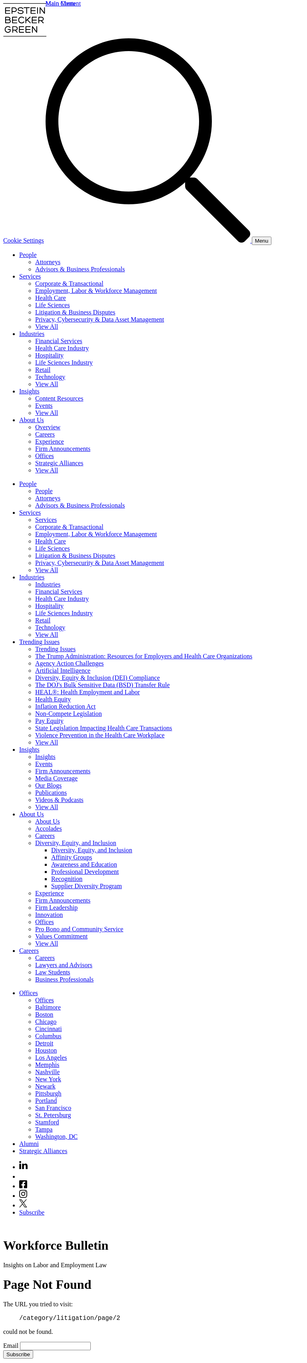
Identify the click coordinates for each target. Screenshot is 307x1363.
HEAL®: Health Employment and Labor (87, 692)
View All (46, 326)
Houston (46, 1050)
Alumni (29, 1143)
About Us (31, 420)
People (28, 254)
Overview (47, 427)
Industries (31, 333)
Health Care (50, 297)
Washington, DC (56, 1136)
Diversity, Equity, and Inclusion (75, 843)
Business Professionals (64, 979)
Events (44, 405)
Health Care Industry (62, 348)
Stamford (47, 1122)
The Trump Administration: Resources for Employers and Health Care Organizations (143, 656)
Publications (51, 792)
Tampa (43, 1129)
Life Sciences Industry (64, 362)
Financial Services (58, 341)
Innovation (49, 914)
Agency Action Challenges (69, 663)
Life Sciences (52, 305)
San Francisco (53, 1107)
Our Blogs (48, 785)
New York (48, 1079)
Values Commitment (61, 936)
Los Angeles (51, 1057)
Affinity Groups (71, 857)
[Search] (149, 240)
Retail (42, 369)
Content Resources (59, 398)
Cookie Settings (23, 240)
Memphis (47, 1064)
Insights (29, 391)
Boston (44, 1014)
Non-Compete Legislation (68, 713)
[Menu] (261, 241)
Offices (44, 455)
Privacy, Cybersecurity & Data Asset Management (99, 319)
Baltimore (48, 1007)
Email (11, 1346)
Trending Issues (39, 641)
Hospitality (49, 355)
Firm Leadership (56, 907)
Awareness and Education (84, 864)
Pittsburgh (48, 1093)
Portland (46, 1100)
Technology (50, 376)
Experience (49, 441)
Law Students (52, 972)
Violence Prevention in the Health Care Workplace (100, 735)
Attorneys (47, 262)
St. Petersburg (53, 1115)
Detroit (44, 1043)
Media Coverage (56, 778)
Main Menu (61, 3)
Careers (45, 434)
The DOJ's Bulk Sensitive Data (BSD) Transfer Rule (102, 685)
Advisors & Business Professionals (80, 269)
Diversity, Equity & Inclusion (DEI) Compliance (97, 677)
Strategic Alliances (59, 463)
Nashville (47, 1072)
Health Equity (53, 699)
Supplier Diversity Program (86, 886)
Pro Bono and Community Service (79, 929)
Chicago (45, 1021)
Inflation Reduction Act (65, 706)
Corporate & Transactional (69, 283)
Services (30, 276)
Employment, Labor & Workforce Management (96, 290)
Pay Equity (49, 720)
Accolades (48, 828)
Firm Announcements (62, 448)
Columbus (48, 1036)
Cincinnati (48, 1028)
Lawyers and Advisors (63, 965)
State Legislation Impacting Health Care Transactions (103, 728)
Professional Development (85, 871)
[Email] (55, 1347)
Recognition (66, 878)
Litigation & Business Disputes (75, 312)
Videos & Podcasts (59, 799)
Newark (45, 1086)
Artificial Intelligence (62, 670)
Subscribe (31, 1212)
